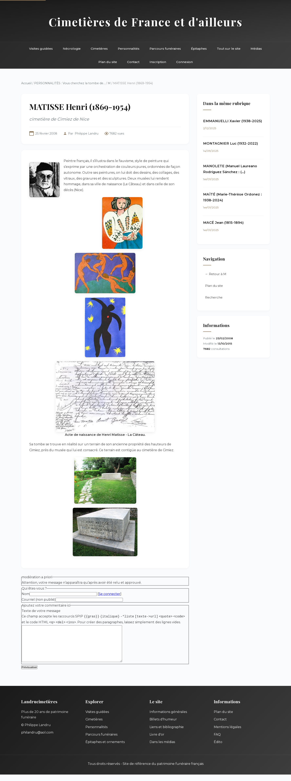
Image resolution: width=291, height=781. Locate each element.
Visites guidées (41, 48)
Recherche (213, 297)
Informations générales (168, 718)
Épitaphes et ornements (105, 748)
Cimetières (99, 48)
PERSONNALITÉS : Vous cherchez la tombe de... (69, 83)
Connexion (184, 62)
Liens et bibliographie (167, 733)
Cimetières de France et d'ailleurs (145, 21)
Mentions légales (227, 733)
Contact (133, 62)
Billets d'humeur (163, 726)
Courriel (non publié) (39, 599)
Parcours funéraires (165, 48)
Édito (218, 748)
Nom (26, 594)
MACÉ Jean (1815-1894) (223, 223)
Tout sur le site (228, 48)
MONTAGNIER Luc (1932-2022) (230, 143)
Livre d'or (157, 741)
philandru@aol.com (37, 739)
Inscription (158, 62)
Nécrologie (72, 48)
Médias (256, 48)
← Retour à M (215, 274)
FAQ (217, 741)
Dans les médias (162, 748)
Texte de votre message (41, 611)
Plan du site (107, 62)
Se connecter (109, 594)
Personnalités (128, 48)
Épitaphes (199, 48)
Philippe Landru (86, 133)
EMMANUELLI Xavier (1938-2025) (232, 121)
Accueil (26, 83)
